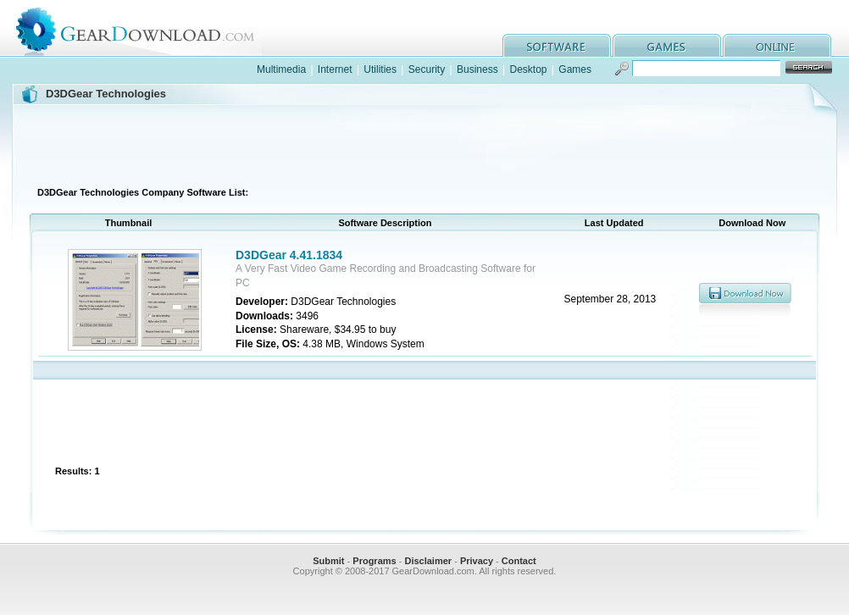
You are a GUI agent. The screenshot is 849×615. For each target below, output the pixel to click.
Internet (335, 69)
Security (426, 69)
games (667, 45)
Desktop (528, 69)
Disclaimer (428, 561)
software (556, 45)
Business (477, 69)
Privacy (476, 561)
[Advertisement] (424, 143)
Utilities (380, 69)
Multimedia (281, 69)
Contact (519, 561)
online (777, 45)
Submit (328, 561)
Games (574, 69)
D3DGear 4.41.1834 (289, 255)
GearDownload (148, 28)
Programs (374, 561)
